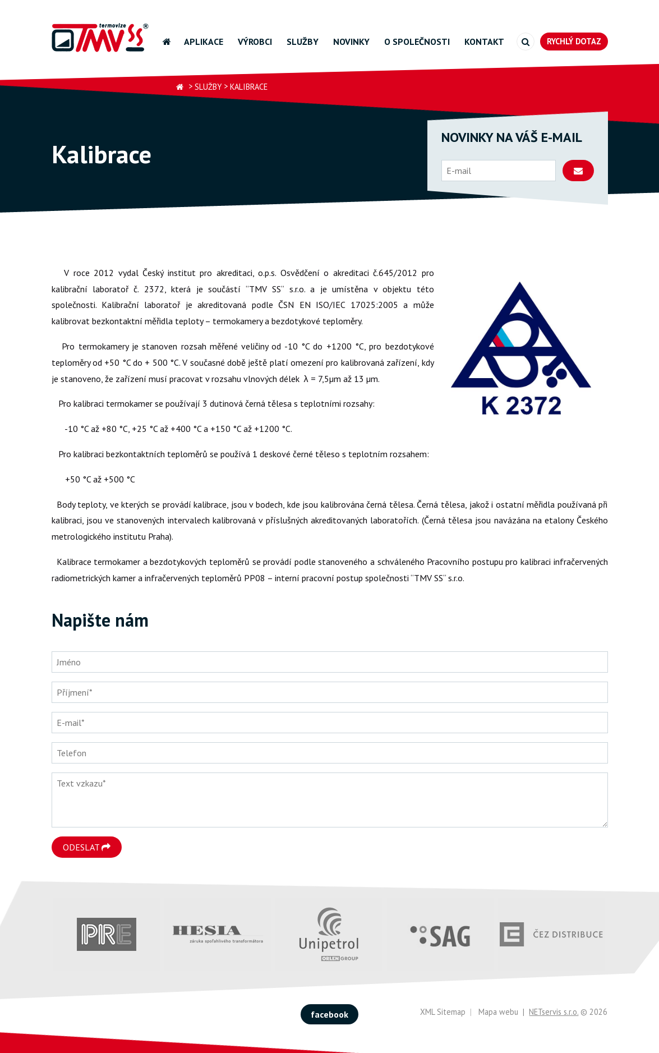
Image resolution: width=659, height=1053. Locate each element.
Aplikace (203, 41)
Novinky (351, 41)
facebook (329, 1014)
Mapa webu (498, 1011)
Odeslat (86, 847)
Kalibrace (249, 86)
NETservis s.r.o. (553, 1011)
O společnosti (417, 41)
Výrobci (255, 41)
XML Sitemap (443, 1011)
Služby (303, 41)
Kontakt (484, 41)
